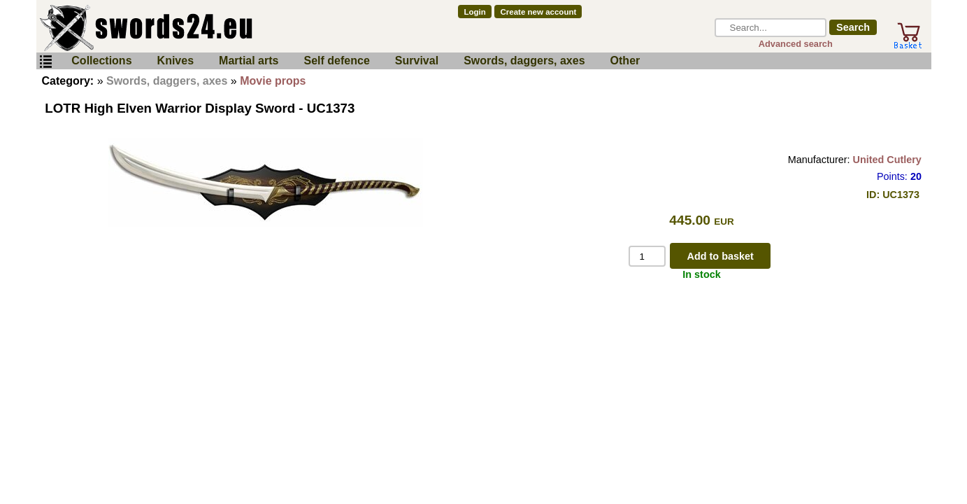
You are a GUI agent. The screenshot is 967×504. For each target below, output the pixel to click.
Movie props (273, 81)
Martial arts (248, 60)
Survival (416, 60)
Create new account (539, 12)
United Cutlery (887, 159)
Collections (101, 60)
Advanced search (796, 43)
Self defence (337, 60)
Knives (175, 60)
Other (625, 60)
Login (474, 12)
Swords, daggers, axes (524, 60)
